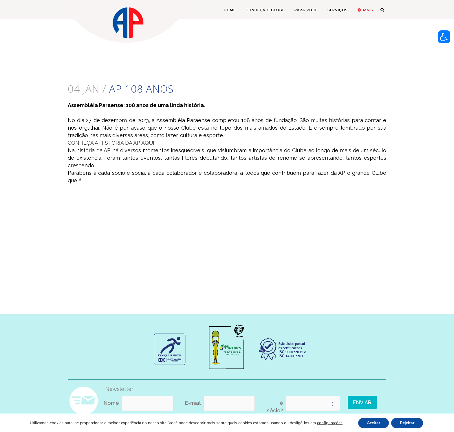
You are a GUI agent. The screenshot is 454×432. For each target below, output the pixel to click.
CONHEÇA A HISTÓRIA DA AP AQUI (111, 143)
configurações (330, 423)
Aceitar (373, 423)
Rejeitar (407, 423)
